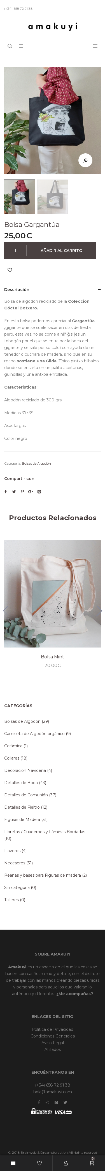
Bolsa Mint (52, 657)
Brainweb (28, 1152)
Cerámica (13, 745)
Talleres (11, 899)
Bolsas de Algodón (36, 463)
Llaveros (12, 850)
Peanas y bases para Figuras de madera (42, 875)
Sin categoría (17, 887)
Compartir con (19, 478)
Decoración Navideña (25, 770)
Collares (11, 758)
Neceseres (14, 862)
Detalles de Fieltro (22, 807)
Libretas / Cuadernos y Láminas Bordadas (44, 831)
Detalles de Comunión (26, 794)
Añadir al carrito (61, 250)
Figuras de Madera (22, 819)
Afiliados (53, 1049)
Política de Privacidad (52, 1029)
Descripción (16, 289)
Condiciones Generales (53, 1036)
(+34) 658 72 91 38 (52, 1085)
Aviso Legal (52, 1042)
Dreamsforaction (54, 1152)
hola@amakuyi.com (52, 1091)
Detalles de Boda (21, 782)
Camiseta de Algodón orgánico (34, 733)
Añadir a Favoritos (9, 270)
